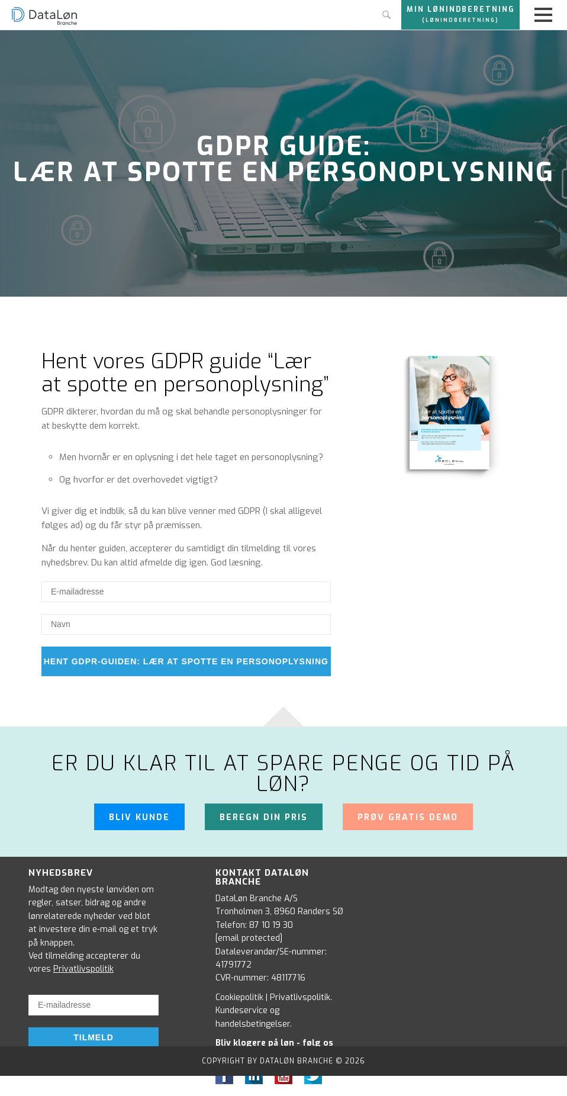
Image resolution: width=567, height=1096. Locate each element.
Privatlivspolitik (83, 969)
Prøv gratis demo (407, 817)
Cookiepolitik (239, 997)
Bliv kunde (139, 817)
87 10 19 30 (271, 925)
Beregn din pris (264, 817)
